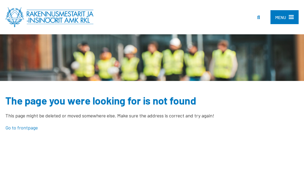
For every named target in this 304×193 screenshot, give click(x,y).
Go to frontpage (21, 128)
